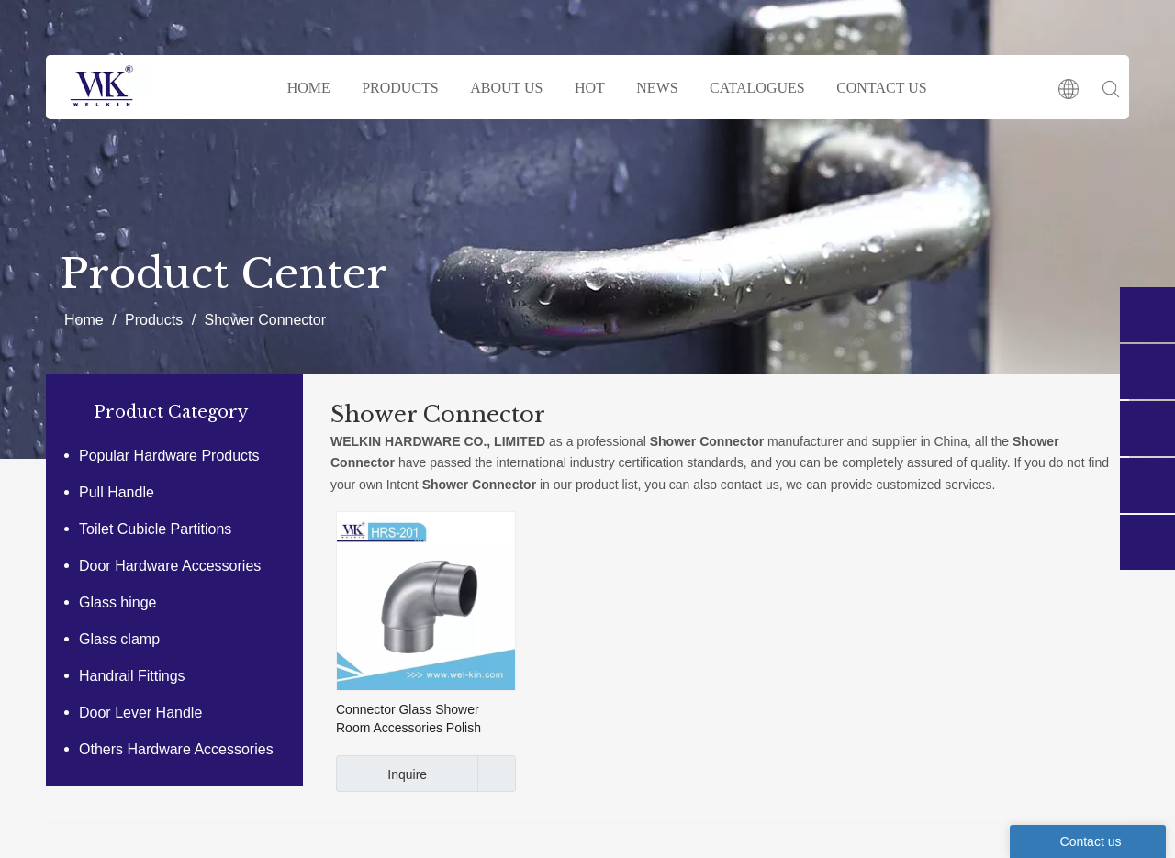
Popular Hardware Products (169, 455)
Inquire (381, 773)
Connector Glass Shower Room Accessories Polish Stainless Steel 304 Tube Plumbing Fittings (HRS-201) (417, 719)
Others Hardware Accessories (176, 749)
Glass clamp (119, 639)
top (1136, 779)
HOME (308, 87)
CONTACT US (881, 87)
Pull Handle (116, 492)
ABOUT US (506, 87)
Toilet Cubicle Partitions (155, 529)
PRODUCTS (400, 87)
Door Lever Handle (140, 712)
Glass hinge (118, 602)
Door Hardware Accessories (170, 566)
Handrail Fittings (132, 676)
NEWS (656, 87)
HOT (590, 87)
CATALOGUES (757, 87)
